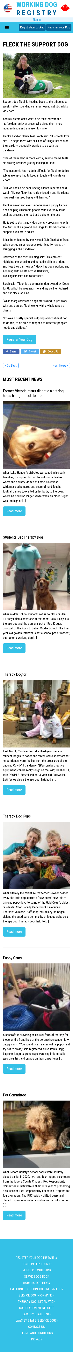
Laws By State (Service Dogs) (37, 1320)
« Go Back (11, 365)
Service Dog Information (37, 1295)
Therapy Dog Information (36, 1302)
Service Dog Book (36, 1276)
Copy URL (50, 351)
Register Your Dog (59, 27)
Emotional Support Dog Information (36, 1289)
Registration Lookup (32, 27)
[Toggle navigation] (7, 27)
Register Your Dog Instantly (36, 1258)
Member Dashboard (36, 1270)
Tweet (30, 351)
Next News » (60, 365)
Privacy (36, 1339)
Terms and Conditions (36, 1333)
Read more (14, 511)
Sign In (37, 20)
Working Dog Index (36, 1283)
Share (11, 351)
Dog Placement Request (36, 1308)
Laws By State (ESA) (36, 1314)
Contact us (36, 1327)
